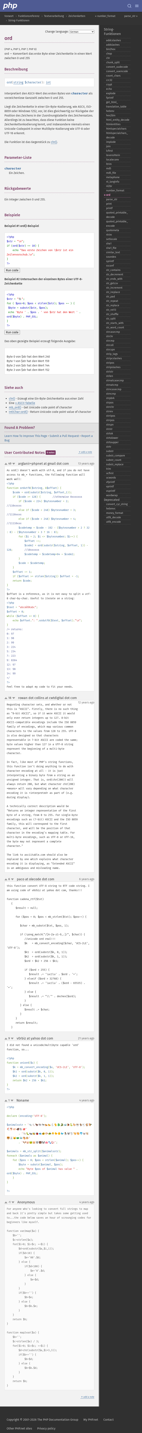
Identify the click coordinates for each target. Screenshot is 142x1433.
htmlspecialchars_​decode (117, 135)
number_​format (115, 190)
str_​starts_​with (115, 323)
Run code (12, 270)
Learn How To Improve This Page (25, 436)
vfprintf (110, 482)
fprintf (110, 97)
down (13, 464)
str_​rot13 (111, 309)
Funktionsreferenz (28, 16)
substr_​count (113, 460)
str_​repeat (112, 301)
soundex (111, 256)
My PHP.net (90, 1419)
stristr (109, 371)
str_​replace (112, 305)
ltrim (109, 164)
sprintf (110, 261)
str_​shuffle (112, 314)
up (6, 464)
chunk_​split (113, 62)
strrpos (110, 420)
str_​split (111, 318)
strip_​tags (112, 354)
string (18, 82)
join (108, 146)
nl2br (109, 186)
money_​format (114, 513)
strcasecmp (113, 331)
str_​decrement (114, 274)
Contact (108, 1419)
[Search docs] (129, 6)
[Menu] (137, 6)
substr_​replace (115, 464)
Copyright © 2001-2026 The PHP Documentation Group (42, 1419)
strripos (110, 415)
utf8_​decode (113, 517)
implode (111, 142)
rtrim (109, 234)
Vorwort (8, 16)
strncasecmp (113, 389)
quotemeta (112, 230)
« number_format (105, 16)
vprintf (110, 486)
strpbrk (110, 398)
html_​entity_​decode (117, 119)
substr (110, 451)
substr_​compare (115, 455)
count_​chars (113, 75)
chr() (54, 142)
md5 (108, 168)
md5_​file (111, 172)
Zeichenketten (76, 16)
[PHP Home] (10, 6)
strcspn (110, 349)
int (48, 82)
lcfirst (109, 150)
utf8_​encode (113, 521)
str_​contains (113, 270)
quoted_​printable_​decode (117, 215)
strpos (110, 402)
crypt (109, 84)
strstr (109, 429)
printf (109, 208)
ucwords (111, 477)
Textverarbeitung (54, 16)
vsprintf (110, 491)
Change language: (57, 31)
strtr (108, 446)
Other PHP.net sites (19, 1428)
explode (111, 93)
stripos (110, 362)
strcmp (110, 340)
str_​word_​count (115, 327)
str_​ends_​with (114, 278)
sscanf (110, 265)
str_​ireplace (113, 292)
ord (108, 195)
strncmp (111, 393)
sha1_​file (111, 248)
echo (109, 89)
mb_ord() (15, 407)
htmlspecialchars (116, 128)
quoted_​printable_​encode (117, 223)
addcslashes (113, 40)
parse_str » (131, 16)
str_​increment (114, 287)
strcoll (110, 345)
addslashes (113, 44)
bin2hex (110, 49)
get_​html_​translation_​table (116, 104)
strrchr (110, 407)
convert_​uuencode (117, 71)
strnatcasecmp (115, 380)
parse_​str (111, 199)
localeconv (112, 159)
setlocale (111, 239)
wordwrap (112, 495)
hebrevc (111, 508)
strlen (109, 376)
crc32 (109, 80)
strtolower (112, 438)
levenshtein (113, 155)
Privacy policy (46, 1428)
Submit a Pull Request (64, 436)
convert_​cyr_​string (117, 504)
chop (109, 53)
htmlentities (113, 124)
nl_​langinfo (112, 181)
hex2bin (110, 115)
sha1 (108, 243)
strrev (109, 411)
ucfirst (110, 473)
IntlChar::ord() (18, 412)
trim (108, 468)
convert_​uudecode (117, 66)
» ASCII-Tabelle (25, 403)
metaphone (113, 177)
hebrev (110, 111)
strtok (109, 433)
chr (108, 58)
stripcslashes (114, 358)
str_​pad (110, 296)
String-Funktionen (18, 20)
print (109, 203)
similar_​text (113, 252)
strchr (109, 336)
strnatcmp (112, 385)
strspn (110, 424)
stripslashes (113, 367)
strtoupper (112, 442)
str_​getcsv (112, 283)
